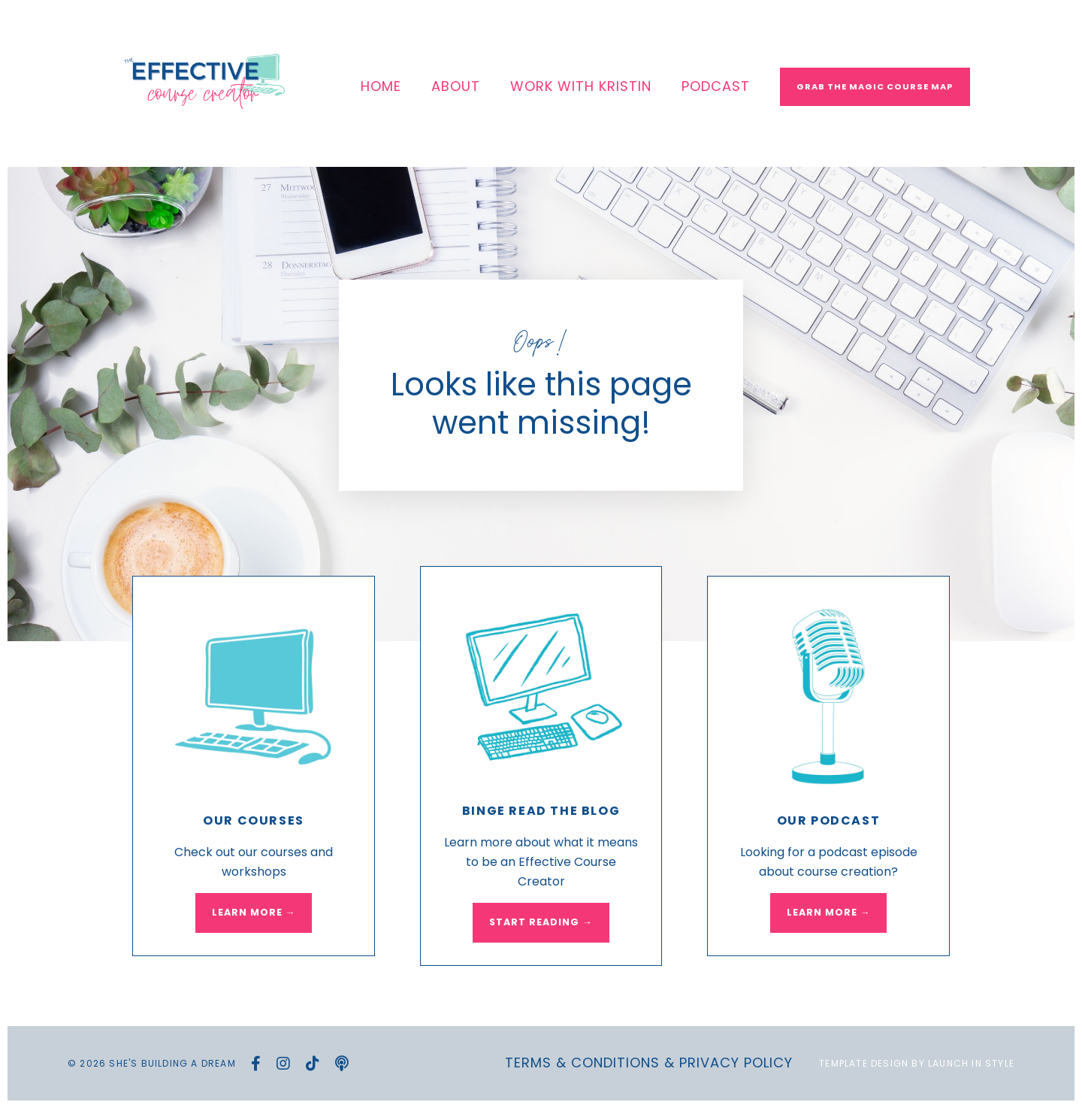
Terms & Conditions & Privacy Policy (649, 1062)
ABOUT (455, 86)
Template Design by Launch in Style (916, 1063)
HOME (381, 86)
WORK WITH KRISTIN (580, 86)
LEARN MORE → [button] (254, 912)
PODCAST (716, 86)
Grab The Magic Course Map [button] (875, 86)
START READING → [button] (541, 922)
